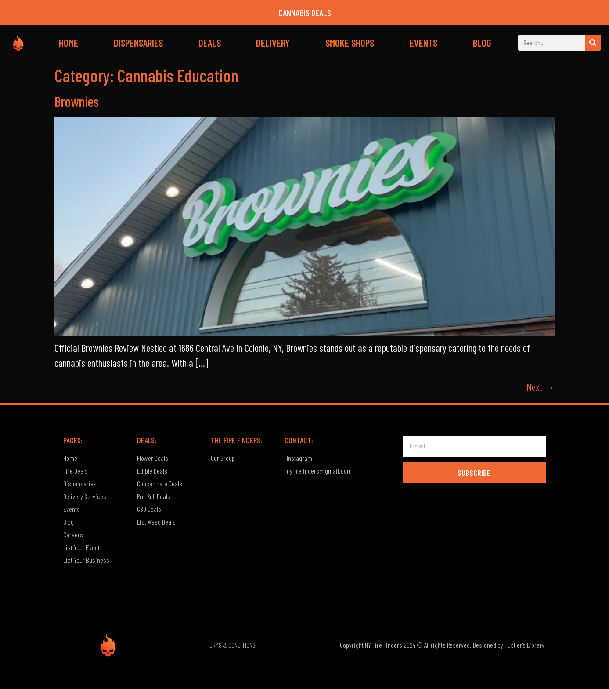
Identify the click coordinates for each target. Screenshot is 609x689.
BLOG (482, 42)
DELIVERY (273, 42)
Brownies (76, 101)
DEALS (209, 42)
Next (540, 387)
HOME (68, 42)
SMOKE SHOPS (349, 42)
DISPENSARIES (138, 42)
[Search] (593, 43)
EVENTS (423, 42)
